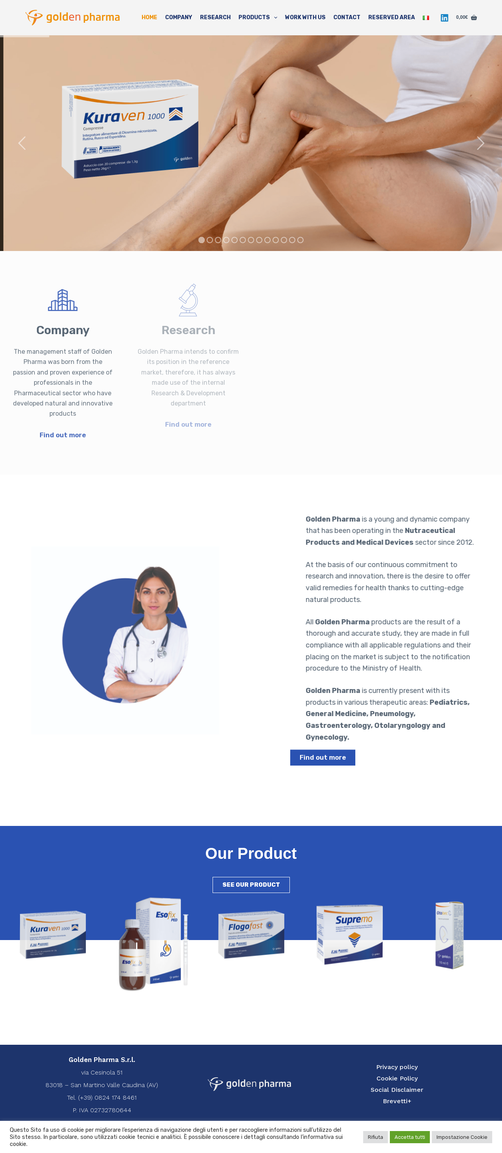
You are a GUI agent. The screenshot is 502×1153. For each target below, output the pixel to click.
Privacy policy (397, 1067)
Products (259, 17)
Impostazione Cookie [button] (462, 1137)
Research (215, 17)
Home (149, 17)
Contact (346, 17)
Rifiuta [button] (375, 1137)
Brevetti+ (397, 1101)
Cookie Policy (397, 1078)
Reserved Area (391, 17)
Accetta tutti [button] (410, 1137)
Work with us (305, 17)
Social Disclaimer (397, 1089)
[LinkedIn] (444, 18)
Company (178, 17)
